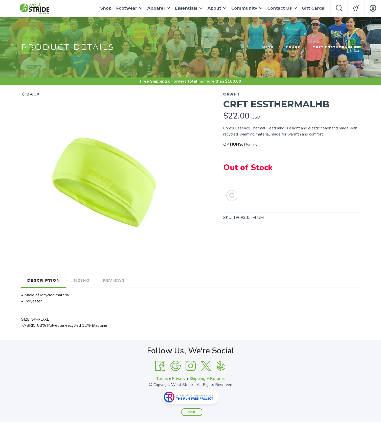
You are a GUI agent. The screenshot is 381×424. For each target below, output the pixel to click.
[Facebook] (160, 366)
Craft (293, 47)
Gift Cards (313, 8)
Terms (162, 378)
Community (244, 8)
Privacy (178, 378)
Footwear (126, 8)
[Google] (175, 366)
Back (30, 94)
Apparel (156, 8)
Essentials (186, 8)
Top (191, 412)
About (214, 8)
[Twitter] (205, 366)
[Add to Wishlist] (231, 195)
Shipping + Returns (207, 378)
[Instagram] (190, 366)
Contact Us (279, 8)
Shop (106, 8)
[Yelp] (221, 366)
